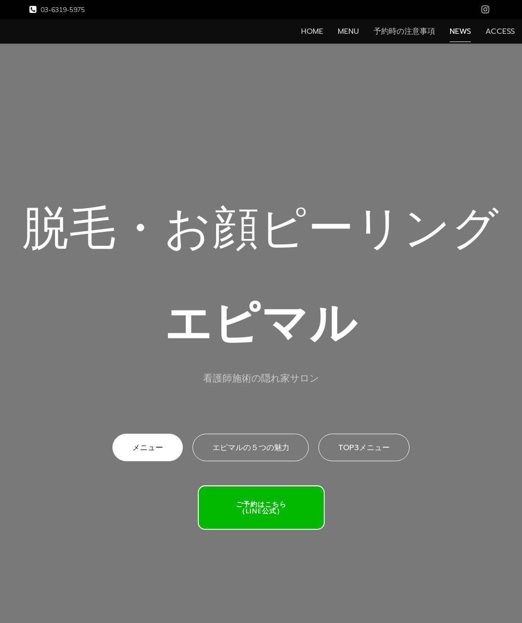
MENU (348, 31)
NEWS (460, 31)
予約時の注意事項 (404, 31)
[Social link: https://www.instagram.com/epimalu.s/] (485, 9)
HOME (312, 31)
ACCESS (500, 31)
